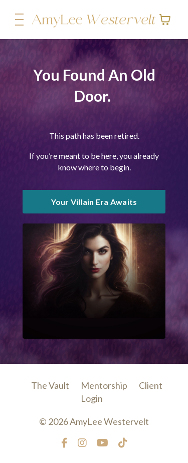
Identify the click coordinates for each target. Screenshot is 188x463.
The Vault (51, 385)
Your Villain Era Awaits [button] (94, 201)
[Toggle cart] (165, 20)
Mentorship (104, 385)
